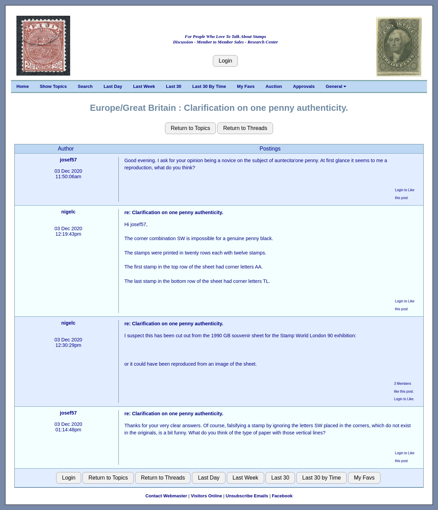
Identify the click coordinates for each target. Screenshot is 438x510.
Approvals (304, 86)
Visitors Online (206, 495)
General (336, 86)
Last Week (144, 86)
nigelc (68, 211)
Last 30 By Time (209, 86)
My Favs (246, 86)
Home (22, 86)
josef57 (68, 159)
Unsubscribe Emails (247, 495)
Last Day (113, 86)
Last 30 (173, 86)
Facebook (282, 495)
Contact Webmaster (166, 495)
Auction (274, 86)
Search (85, 86)
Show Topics (53, 86)
